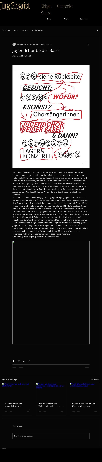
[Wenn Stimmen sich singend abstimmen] (17, 391)
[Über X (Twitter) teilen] (19, 361)
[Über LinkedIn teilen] (24, 361)
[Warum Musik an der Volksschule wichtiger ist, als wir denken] (51, 391)
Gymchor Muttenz (37, 30)
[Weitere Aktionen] (88, 44)
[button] (97, 30)
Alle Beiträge (6, 30)
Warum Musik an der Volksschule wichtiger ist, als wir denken (51, 404)
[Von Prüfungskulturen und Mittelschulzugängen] (85, 391)
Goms (15, 30)
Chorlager (25, 30)
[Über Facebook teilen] (13, 361)
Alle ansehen (95, 379)
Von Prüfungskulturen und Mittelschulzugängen (83, 404)
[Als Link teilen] (29, 361)
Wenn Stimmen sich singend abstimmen (13, 404)
